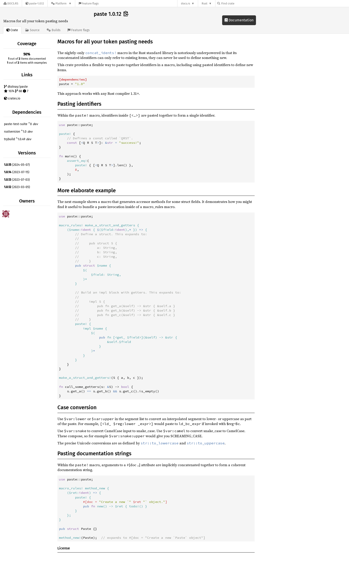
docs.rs (185, 3)
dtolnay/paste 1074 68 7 (16, 89)
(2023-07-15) (16, 172)
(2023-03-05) (17, 187)
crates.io (12, 98)
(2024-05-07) (17, 165)
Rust (204, 3)
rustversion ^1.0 (18, 132)
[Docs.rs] (11, 3)
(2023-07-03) (17, 180)
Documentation (239, 20)
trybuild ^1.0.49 (17, 139)
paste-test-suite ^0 (21, 124)
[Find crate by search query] (239, 3)
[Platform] (61, 3)
